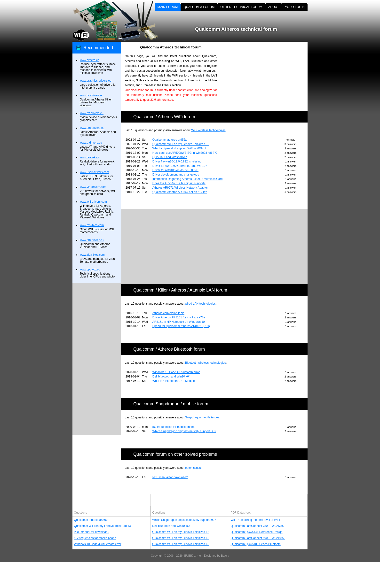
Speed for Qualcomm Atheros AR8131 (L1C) (181, 326)
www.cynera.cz (89, 60)
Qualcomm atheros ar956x (169, 139)
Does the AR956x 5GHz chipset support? (179, 183)
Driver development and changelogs (175, 174)
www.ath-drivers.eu (92, 127)
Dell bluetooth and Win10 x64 (171, 376)
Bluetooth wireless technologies (205, 362)
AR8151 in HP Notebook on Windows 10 (178, 321)
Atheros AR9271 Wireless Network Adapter (180, 187)
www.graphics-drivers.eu (95, 80)
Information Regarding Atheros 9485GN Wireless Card (187, 179)
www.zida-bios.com (92, 254)
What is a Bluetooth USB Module (173, 381)
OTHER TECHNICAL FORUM (241, 7)
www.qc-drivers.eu (91, 95)
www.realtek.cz (89, 157)
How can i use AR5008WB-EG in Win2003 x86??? (184, 152)
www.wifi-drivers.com (93, 201)
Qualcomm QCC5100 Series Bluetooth (256, 544)
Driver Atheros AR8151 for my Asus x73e (178, 317)
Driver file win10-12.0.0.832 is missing (176, 161)
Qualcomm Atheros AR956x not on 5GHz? (179, 192)
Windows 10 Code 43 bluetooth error (176, 372)
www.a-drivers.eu (91, 142)
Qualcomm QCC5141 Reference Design (257, 532)
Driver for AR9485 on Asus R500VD (175, 170)
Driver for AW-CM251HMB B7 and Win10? (179, 166)
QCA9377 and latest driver (169, 157)
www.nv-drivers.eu (91, 113)
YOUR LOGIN (295, 7)
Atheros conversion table (168, 313)
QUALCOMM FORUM (198, 7)
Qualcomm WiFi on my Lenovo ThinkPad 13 (180, 144)
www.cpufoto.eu (90, 269)
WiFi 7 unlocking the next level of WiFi (255, 520)
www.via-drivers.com (93, 186)
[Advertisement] (266, 75)
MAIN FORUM (168, 7)
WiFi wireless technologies (208, 130)
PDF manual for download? (170, 477)
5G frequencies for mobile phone (173, 427)
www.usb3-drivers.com (94, 172)
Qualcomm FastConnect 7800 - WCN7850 (258, 526)
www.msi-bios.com (92, 225)
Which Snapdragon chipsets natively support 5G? (184, 431)
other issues (193, 468)
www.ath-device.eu (92, 240)
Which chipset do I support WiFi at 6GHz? (179, 148)
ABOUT (273, 7)
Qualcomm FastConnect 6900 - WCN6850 (258, 538)
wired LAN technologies (200, 303)
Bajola (225, 555)
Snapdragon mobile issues (202, 417)
